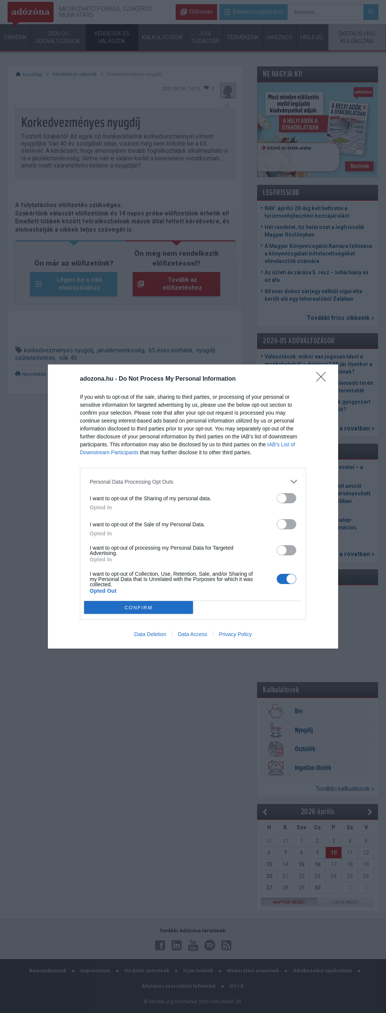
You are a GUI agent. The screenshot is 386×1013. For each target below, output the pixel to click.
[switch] (286, 498)
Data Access (192, 634)
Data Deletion (150, 634)
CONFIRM (138, 607)
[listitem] (193, 482)
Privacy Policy (235, 634)
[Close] (323, 379)
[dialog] (193, 506)
